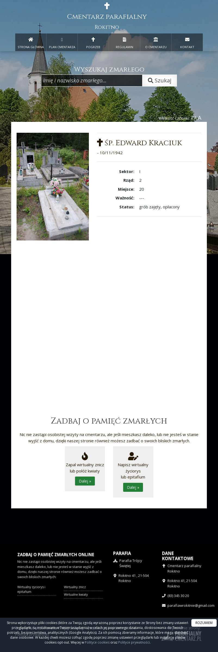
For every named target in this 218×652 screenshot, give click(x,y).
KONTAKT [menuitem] (187, 42)
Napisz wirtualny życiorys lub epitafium (133, 472)
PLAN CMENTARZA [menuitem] (62, 42)
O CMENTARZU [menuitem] (156, 42)
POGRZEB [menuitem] (93, 42)
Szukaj (159, 80)
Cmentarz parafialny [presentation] (107, 16)
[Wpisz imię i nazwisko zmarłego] (91, 80)
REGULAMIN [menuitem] (124, 42)
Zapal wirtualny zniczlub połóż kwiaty (85, 469)
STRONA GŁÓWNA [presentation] (31, 42)
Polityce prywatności (134, 642)
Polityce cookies (97, 642)
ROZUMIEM (204, 622)
